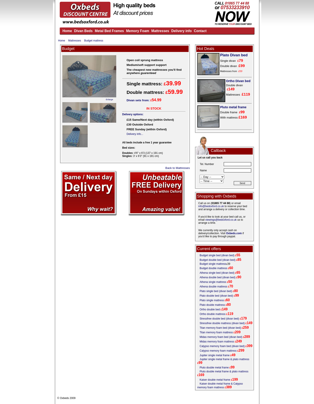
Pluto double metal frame (214, 367)
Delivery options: (132, 114)
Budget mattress (93, 40)
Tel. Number (207, 164)
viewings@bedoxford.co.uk (221, 219)
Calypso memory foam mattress (218, 350)
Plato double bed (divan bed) (216, 295)
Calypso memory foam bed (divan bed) (222, 346)
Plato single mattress (212, 300)
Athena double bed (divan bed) (218, 277)
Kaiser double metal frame (215, 379)
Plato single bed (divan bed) (216, 291)
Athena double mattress (213, 286)
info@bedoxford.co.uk (211, 206)
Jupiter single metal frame (215, 355)
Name (203, 170)
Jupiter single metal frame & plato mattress (224, 359)
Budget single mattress (213, 263)
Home (61, 40)
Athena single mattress (213, 282)
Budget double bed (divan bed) (218, 259)
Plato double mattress (212, 304)
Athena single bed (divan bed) (217, 272)
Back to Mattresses (177, 168)
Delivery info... (135, 134)
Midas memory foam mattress (217, 341)
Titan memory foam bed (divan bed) (220, 327)
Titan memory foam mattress (216, 332)
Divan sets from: (144, 100)
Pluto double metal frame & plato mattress (224, 371)
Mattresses (74, 40)
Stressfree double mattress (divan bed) (222, 323)
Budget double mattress (213, 268)
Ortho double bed (210, 309)
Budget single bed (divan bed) (217, 255)
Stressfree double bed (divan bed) (219, 318)
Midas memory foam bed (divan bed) (221, 337)
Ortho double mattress (213, 314)
